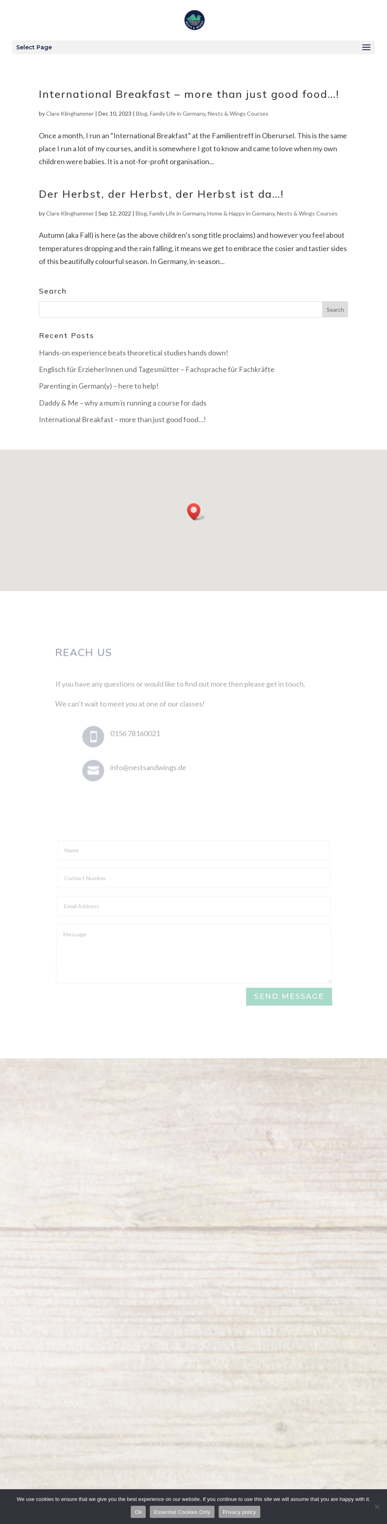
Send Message (289, 997)
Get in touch (193, 1307)
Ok (138, 1512)
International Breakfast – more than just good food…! (189, 94)
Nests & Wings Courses (238, 113)
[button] (196, 511)
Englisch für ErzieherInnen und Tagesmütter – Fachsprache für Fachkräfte (156, 369)
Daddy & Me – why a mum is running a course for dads (122, 402)
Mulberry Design (324, 1432)
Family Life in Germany (177, 113)
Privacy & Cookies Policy (312, 1419)
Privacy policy (239, 1512)
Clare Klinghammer (70, 113)
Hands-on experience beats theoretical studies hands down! (133, 352)
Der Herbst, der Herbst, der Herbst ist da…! (161, 194)
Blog (141, 113)
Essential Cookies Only (182, 1512)
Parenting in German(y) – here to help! (99, 385)
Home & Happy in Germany (240, 213)
